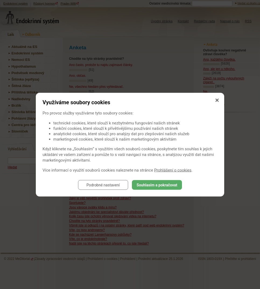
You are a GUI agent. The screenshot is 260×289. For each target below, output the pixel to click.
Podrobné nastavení (103, 185)
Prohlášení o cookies (173, 170)
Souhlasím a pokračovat (157, 185)
